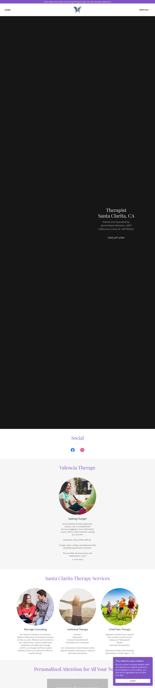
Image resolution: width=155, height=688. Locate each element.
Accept (133, 681)
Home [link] (8, 10)
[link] (77, 9)
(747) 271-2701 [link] (116, 237)
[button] (144, 10)
